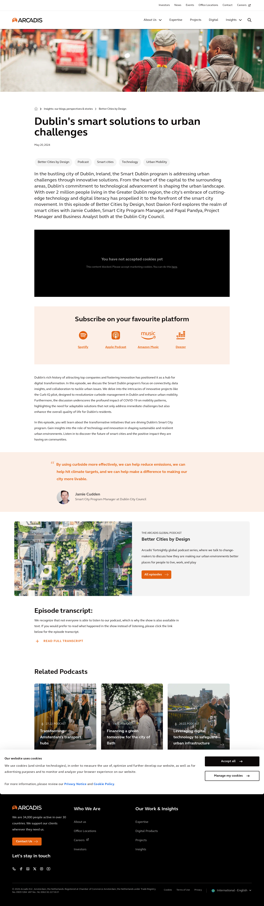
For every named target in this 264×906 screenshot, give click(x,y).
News (177, 5)
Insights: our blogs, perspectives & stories (68, 109)
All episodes (153, 574)
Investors (164, 5)
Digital (213, 20)
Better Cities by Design (112, 109)
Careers (241, 5)
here (174, 267)
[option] (132, 482)
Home (36, 109)
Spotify (83, 347)
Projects (195, 20)
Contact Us (24, 841)
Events (190, 5)
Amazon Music (148, 347)
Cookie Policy (104, 896)
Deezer (181, 347)
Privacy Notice (75, 896)
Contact (228, 5)
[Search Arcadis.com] (249, 20)
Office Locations (208, 5)
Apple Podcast (115, 347)
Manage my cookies (228, 887)
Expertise (175, 20)
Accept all (228, 873)
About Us (150, 20)
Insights (231, 20)
